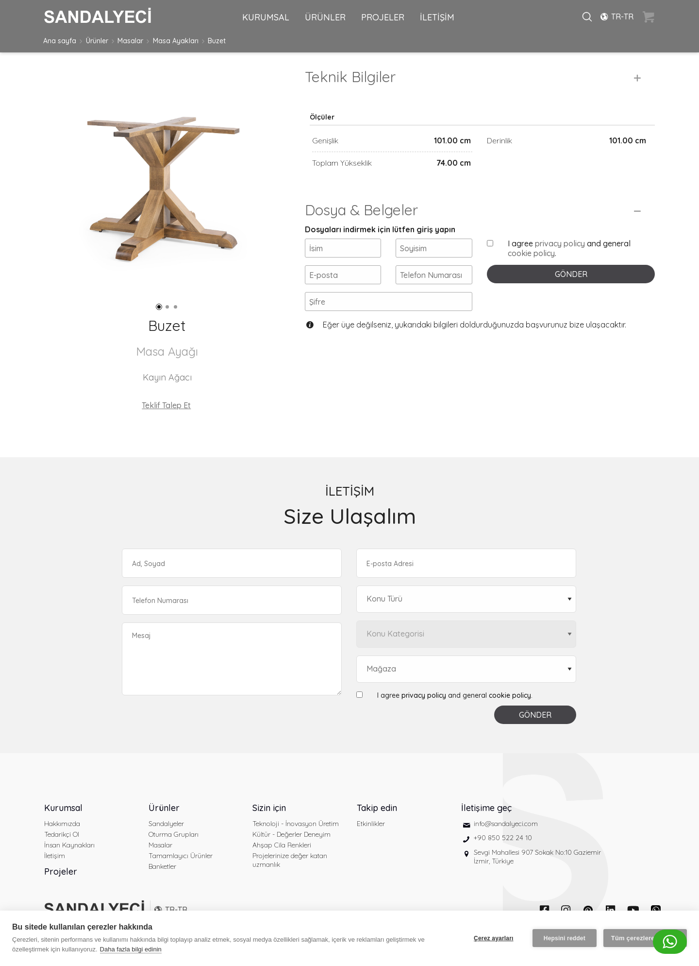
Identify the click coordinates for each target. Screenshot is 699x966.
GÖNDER (571, 274)
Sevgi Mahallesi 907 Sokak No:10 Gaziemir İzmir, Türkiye (537, 856)
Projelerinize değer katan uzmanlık (289, 860)
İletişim (54, 855)
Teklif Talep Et (166, 405)
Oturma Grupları (174, 834)
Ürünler (97, 40)
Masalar (130, 40)
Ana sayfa (59, 40)
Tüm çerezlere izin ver (645, 938)
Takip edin (377, 807)
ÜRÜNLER (325, 17)
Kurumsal (63, 807)
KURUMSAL (265, 17)
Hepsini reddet (564, 938)
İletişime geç (486, 807)
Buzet (217, 40)
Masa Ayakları (176, 40)
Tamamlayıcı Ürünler (181, 855)
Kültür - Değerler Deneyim (291, 834)
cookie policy (531, 253)
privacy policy (560, 243)
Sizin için (269, 807)
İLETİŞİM (437, 17)
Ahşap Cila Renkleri (281, 845)
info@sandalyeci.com (506, 823)
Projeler (60, 871)
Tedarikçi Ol (61, 834)
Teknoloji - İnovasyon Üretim (295, 823)
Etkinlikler (371, 823)
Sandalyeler (166, 823)
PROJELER (382, 17)
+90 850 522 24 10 (503, 837)
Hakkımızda (62, 823)
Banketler (162, 866)
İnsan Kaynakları (69, 845)
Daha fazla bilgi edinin (131, 949)
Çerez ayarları (494, 938)
